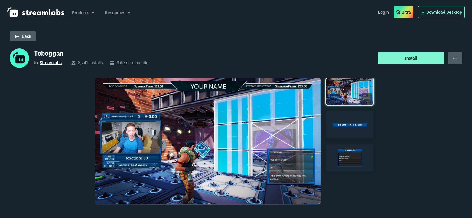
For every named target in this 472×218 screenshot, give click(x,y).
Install (411, 58)
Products (83, 12)
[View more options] (455, 58)
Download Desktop (441, 12)
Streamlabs (51, 62)
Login (383, 12)
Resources (118, 12)
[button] (349, 92)
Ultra (403, 12)
